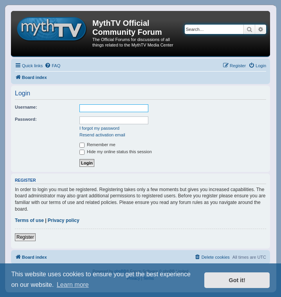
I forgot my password (99, 128)
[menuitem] (52, 65)
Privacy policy (63, 220)
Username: (26, 107)
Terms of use (29, 220)
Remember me (97, 144)
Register (25, 237)
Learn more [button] (73, 284)
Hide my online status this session (115, 151)
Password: (26, 119)
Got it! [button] (237, 280)
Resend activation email (102, 134)
